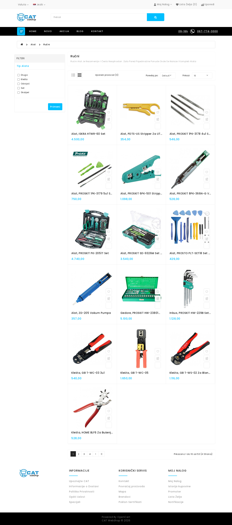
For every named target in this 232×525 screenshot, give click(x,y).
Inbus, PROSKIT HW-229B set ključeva (196, 313)
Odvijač (23, 83)
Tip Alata (23, 66)
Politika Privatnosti (81, 491)
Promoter (174, 491)
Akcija (64, 31)
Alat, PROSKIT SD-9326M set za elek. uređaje (151, 253)
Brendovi (125, 497)
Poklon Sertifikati (130, 502)
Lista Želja (175, 497)
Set (21, 88)
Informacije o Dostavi (84, 486)
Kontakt (97, 31)
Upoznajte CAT (79, 481)
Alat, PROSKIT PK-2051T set (90, 253)
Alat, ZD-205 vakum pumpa (91, 313)
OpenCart (123, 517)
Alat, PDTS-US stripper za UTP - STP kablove (151, 134)
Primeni (55, 106)
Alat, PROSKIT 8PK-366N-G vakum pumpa (199, 193)
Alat (33, 44)
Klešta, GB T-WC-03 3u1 (88, 373)
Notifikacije (176, 502)
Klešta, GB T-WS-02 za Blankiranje (194, 373)
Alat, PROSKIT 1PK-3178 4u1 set (191, 134)
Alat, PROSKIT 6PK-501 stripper (141, 193)
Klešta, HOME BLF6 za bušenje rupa (96, 432)
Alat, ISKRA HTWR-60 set (88, 134)
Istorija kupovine (179, 486)
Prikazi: (186, 75)
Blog (80, 31)
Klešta (22, 79)
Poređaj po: (152, 75)
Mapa (122, 491)
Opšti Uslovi (77, 497)
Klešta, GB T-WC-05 (134, 373)
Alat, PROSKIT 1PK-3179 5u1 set (92, 193)
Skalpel (23, 92)
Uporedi (207, 4)
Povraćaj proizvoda (132, 486)
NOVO (48, 31)
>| (101, 454)
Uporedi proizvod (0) (107, 74)
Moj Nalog (175, 481)
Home (33, 31)
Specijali (74, 502)
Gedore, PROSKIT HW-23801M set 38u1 (146, 313)
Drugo (22, 74)
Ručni (46, 44)
